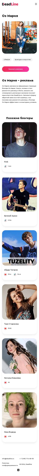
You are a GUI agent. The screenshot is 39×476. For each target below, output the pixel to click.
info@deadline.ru (8, 458)
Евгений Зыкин (10, 216)
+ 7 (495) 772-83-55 (27, 458)
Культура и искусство (23, 59)
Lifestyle (7, 59)
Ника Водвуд (10, 432)
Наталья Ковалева (12, 378)
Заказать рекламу (15, 69)
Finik (6, 162)
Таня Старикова (11, 324)
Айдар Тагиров (11, 270)
